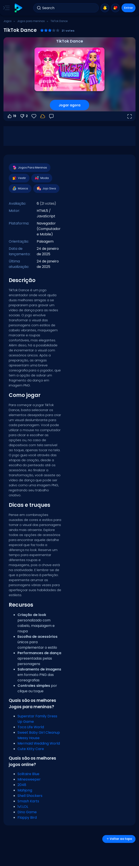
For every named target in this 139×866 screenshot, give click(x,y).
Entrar (128, 8)
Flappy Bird (27, 817)
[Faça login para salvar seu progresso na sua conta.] (42, 116)
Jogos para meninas (31, 21)
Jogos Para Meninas (29, 167)
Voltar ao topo (119, 839)
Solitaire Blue (28, 773)
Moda (41, 178)
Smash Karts (28, 801)
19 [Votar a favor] (11, 116)
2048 (21, 784)
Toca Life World (30, 727)
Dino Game (27, 812)
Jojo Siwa (46, 188)
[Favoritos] (33, 116)
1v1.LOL (22, 806)
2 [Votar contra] (24, 116)
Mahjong (24, 790)
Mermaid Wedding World (38, 743)
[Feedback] (51, 116)
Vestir (19, 178)
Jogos (7, 21)
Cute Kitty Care (30, 748)
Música (20, 188)
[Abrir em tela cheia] (129, 116)
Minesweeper (29, 779)
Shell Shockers (29, 795)
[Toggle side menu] (5, 7)
